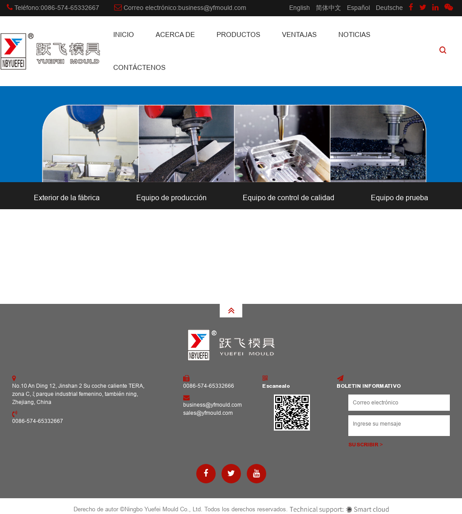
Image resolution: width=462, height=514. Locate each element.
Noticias (354, 34)
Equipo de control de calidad (288, 198)
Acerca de (175, 34)
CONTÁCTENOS (139, 67)
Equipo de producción (171, 198)
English (299, 7)
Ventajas (299, 34)
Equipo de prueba (399, 198)
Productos (238, 34)
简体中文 (328, 7)
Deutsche (389, 7)
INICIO (123, 34)
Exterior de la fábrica (67, 198)
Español (358, 7)
